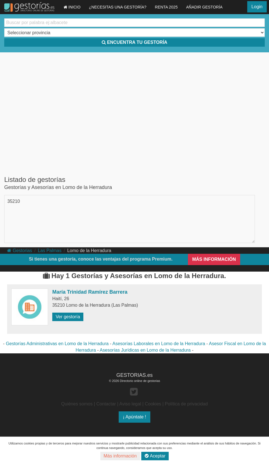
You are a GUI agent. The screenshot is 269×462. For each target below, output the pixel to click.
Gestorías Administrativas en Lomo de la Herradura (57, 343)
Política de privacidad (186, 403)
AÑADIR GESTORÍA (204, 7)
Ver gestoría (68, 316)
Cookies (153, 403)
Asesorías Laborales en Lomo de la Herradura (158, 343)
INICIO (72, 7)
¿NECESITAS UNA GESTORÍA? (117, 7)
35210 (13, 201)
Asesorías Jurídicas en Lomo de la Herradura (145, 350)
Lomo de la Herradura (89, 250)
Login (257, 6)
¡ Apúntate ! (134, 416)
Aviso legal (130, 403)
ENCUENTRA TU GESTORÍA (134, 42)
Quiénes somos (77, 403)
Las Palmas (50, 250)
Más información (120, 456)
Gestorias (19, 250)
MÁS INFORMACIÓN (214, 259)
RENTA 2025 (166, 7)
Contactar (106, 403)
